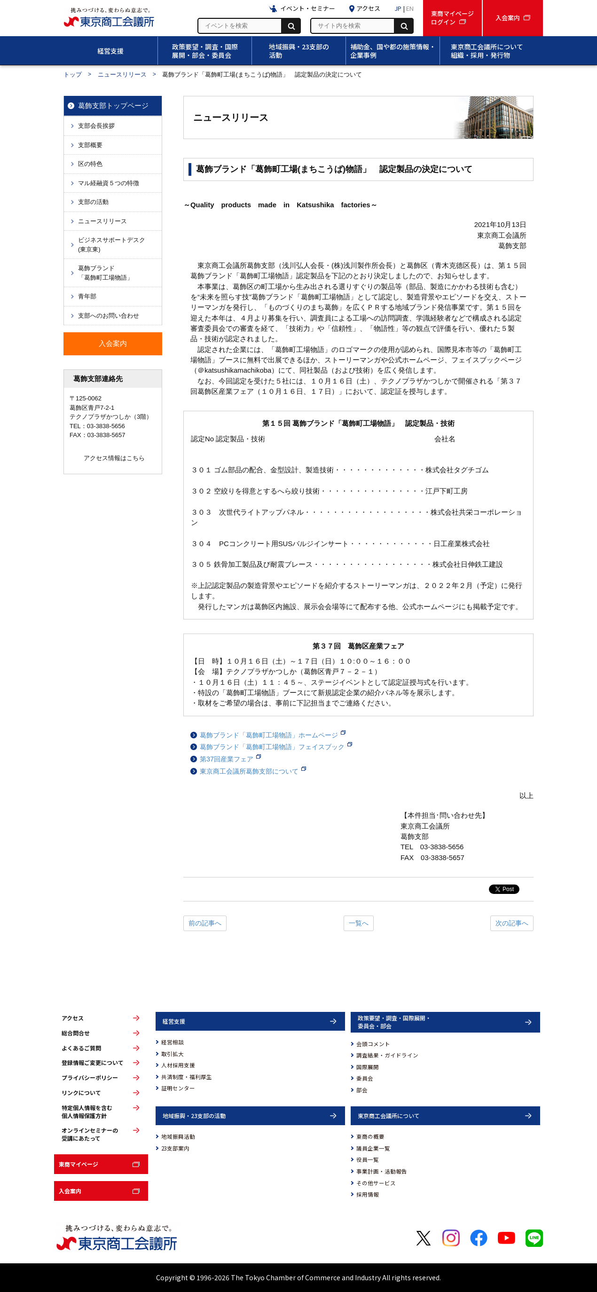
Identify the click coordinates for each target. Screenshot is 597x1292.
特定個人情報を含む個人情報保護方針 (87, 1112)
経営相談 (172, 1042)
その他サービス (376, 1183)
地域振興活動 (178, 1136)
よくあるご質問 (81, 1048)
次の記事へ (511, 923)
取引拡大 (172, 1053)
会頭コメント (373, 1044)
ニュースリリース (122, 74)
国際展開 (367, 1067)
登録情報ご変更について (93, 1062)
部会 (362, 1090)
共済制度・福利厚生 (186, 1077)
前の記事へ (205, 923)
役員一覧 (367, 1159)
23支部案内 (175, 1148)
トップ (72, 74)
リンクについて (81, 1092)
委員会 (364, 1078)
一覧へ (359, 923)
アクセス (73, 1018)
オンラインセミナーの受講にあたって (90, 1134)
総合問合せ (76, 1033)
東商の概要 (370, 1136)
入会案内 (70, 1191)
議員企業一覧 (373, 1148)
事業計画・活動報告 (381, 1171)
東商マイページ (78, 1164)
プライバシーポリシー (90, 1077)
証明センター (178, 1088)
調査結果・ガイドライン (387, 1055)
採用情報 (367, 1194)
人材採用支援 (178, 1065)
